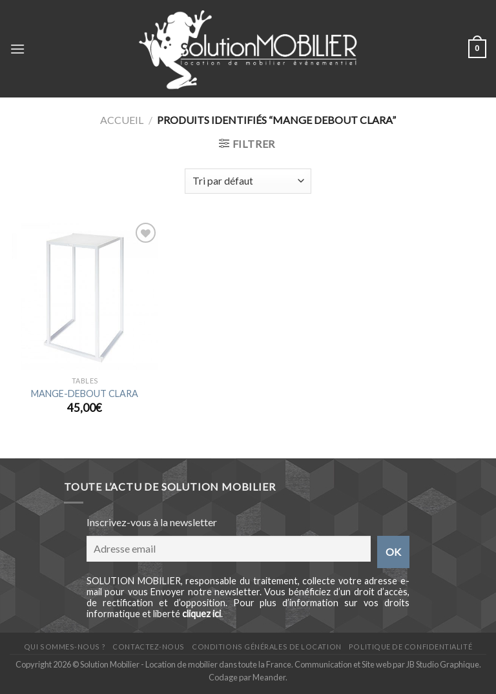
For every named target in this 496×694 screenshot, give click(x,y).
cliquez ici (201, 613)
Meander (269, 677)
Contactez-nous (148, 646)
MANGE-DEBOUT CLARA (84, 393)
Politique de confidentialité (410, 646)
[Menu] (17, 49)
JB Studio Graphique (442, 664)
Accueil (121, 120)
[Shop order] (248, 181)
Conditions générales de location (266, 646)
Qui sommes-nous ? (64, 646)
